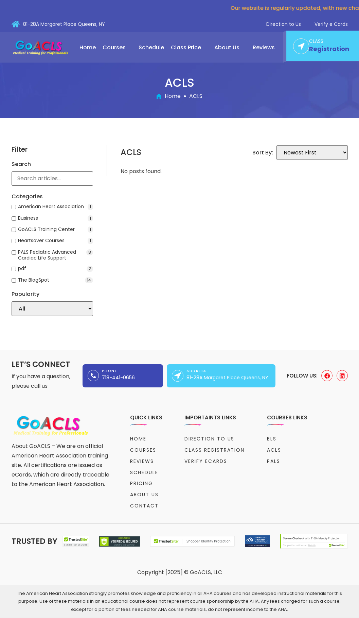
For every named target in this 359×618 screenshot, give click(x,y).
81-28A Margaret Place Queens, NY (64, 24)
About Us (230, 47)
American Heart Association (55, 207)
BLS (271, 438)
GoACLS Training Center (55, 230)
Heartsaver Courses (55, 241)
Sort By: (262, 152)
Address (196, 370)
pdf (55, 269)
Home (87, 47)
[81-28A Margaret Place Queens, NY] (16, 24)
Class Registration (214, 450)
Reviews (264, 47)
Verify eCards (205, 461)
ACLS (274, 450)
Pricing (141, 483)
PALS (273, 461)
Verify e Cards (331, 24)
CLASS (316, 41)
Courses (117, 47)
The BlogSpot (55, 280)
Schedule (151, 47)
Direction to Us (283, 24)
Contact (144, 505)
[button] (117, 47)
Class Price (189, 47)
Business (55, 218)
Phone (109, 370)
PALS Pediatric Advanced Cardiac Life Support (55, 255)
